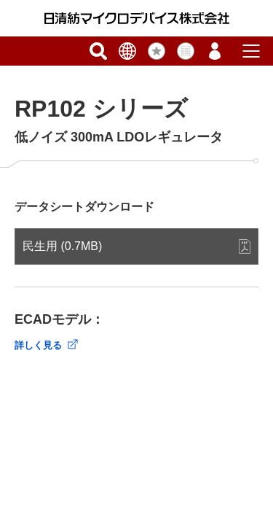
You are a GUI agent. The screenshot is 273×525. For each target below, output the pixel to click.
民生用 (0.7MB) (62, 246)
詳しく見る (38, 345)
